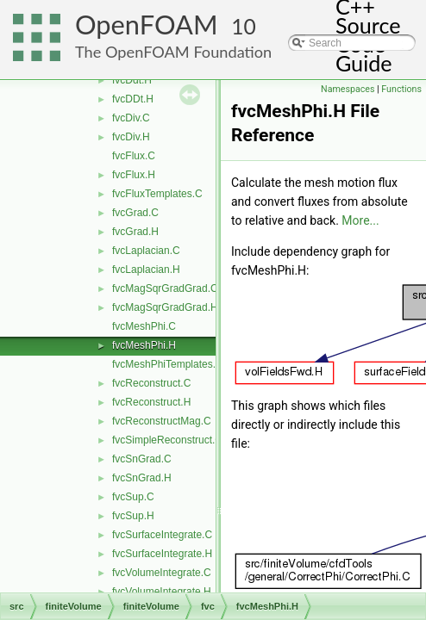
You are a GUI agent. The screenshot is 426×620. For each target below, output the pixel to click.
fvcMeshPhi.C (144, 326)
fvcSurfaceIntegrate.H (162, 554)
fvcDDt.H (132, 99)
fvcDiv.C (131, 118)
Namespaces (347, 89)
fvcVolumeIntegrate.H (161, 592)
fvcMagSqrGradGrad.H (165, 307)
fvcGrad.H (135, 232)
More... (360, 220)
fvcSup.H (133, 516)
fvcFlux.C (133, 156)
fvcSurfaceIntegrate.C (162, 535)
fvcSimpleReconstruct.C (167, 440)
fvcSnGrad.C (142, 459)
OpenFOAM (146, 24)
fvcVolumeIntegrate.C (161, 573)
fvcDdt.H (132, 80)
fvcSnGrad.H (142, 478)
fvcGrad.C (135, 213)
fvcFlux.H (133, 175)
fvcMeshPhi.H (144, 345)
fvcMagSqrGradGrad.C (165, 288)
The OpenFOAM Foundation (173, 51)
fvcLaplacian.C (146, 251)
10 (243, 26)
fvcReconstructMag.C (161, 421)
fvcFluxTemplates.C (157, 194)
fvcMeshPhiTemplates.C (167, 364)
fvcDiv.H (131, 137)
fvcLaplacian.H (146, 270)
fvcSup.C (133, 497)
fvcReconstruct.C (151, 383)
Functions (401, 89)
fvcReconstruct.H (151, 402)
